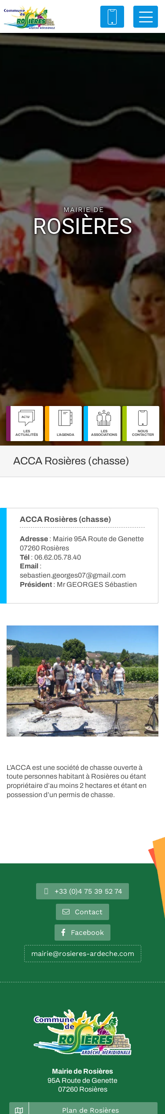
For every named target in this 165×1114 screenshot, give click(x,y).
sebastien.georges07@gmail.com (73, 575)
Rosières (82, 222)
